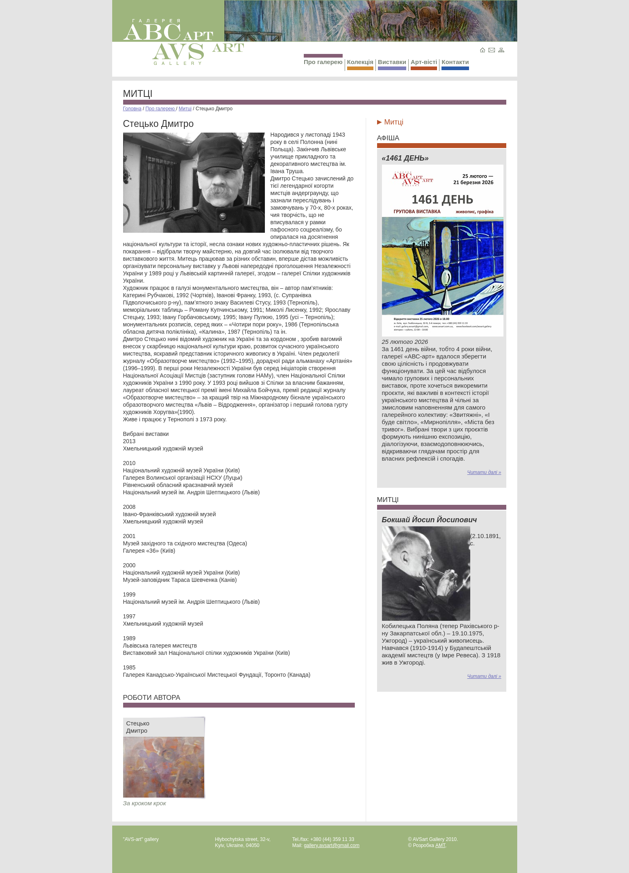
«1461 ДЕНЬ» (405, 158)
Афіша (388, 138)
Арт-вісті (424, 64)
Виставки (392, 64)
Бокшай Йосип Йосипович (429, 520)
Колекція (360, 64)
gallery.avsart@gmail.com (331, 845)
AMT (440, 845)
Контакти (455, 64)
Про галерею (323, 59)
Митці (138, 93)
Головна (132, 109)
